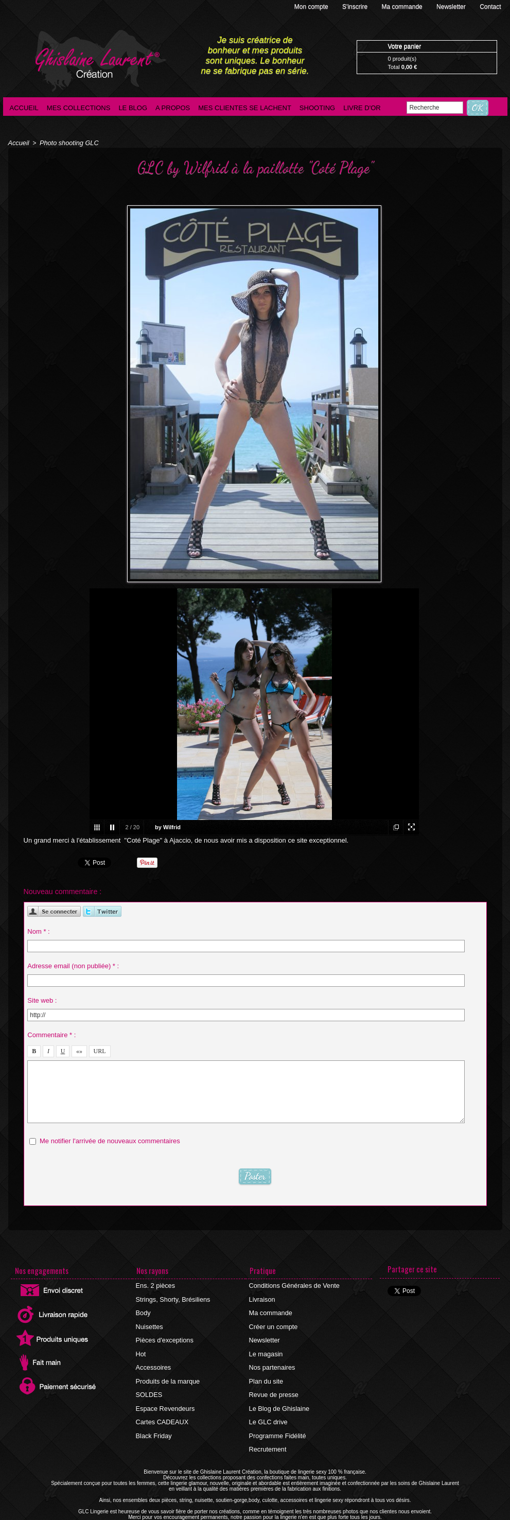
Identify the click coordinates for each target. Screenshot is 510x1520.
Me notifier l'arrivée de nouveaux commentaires (110, 1139)
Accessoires (153, 1359)
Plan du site (266, 1371)
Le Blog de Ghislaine (278, 1396)
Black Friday (153, 1421)
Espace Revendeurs (164, 1396)
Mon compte (312, 6)
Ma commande (402, 6)
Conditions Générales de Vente (292, 1285)
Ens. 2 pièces (154, 1285)
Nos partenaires (271, 1359)
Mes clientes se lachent (244, 108)
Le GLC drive (268, 1408)
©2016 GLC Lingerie (227, 1517)
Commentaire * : (51, 1033)
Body (143, 1310)
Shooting (317, 108)
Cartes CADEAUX (161, 1408)
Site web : (42, 998)
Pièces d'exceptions (163, 1334)
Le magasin (266, 1347)
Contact (490, 6)
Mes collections (79, 108)
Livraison (262, 1297)
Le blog (132, 108)
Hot (141, 1347)
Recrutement (267, 1433)
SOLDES (149, 1384)
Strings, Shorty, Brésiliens (171, 1297)
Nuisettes (149, 1322)
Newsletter (451, 6)
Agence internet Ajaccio (286, 1517)
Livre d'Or (362, 108)
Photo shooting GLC (66, 142)
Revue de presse (273, 1384)
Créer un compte (272, 1322)
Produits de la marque (166, 1371)
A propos (172, 108)
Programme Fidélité (277, 1421)
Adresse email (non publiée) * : (73, 964)
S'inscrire (355, 6)
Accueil (24, 108)
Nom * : (38, 929)
